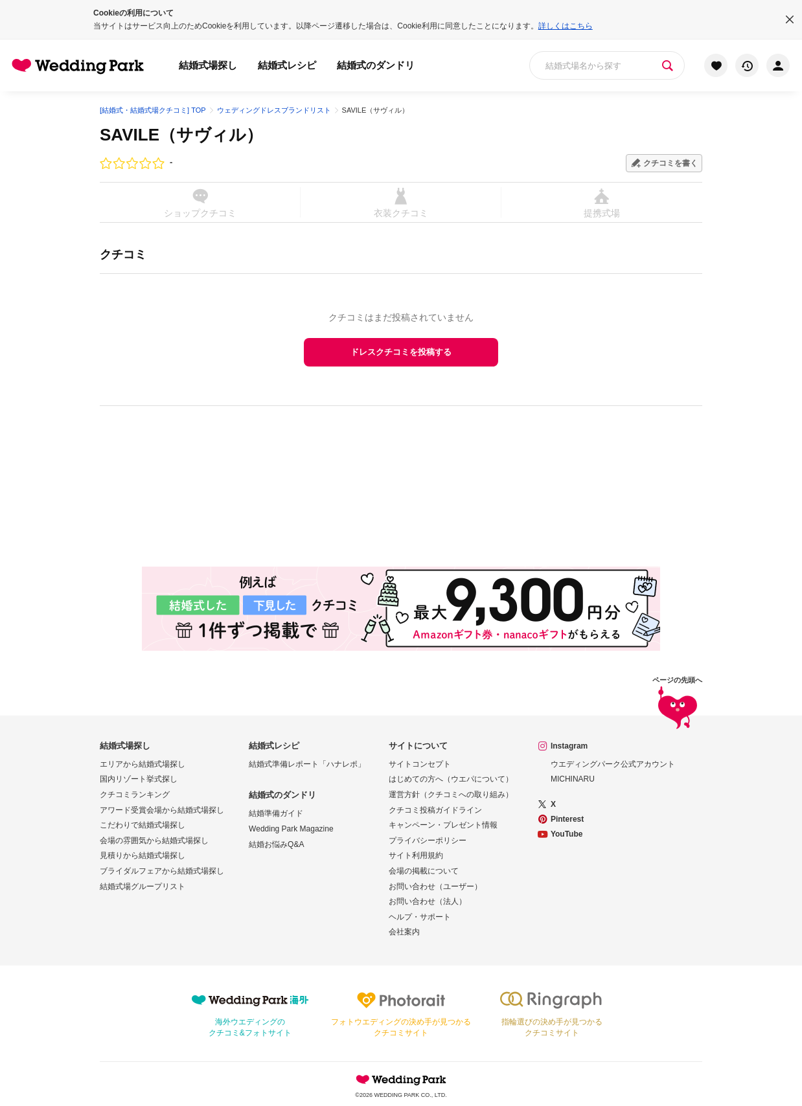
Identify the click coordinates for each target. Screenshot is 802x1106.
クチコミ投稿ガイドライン (435, 810)
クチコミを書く (670, 163)
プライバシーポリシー (427, 840)
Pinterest (567, 819)
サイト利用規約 (416, 855)
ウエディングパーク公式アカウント (613, 764)
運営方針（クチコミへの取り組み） (451, 794)
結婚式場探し (208, 65)
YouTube (567, 834)
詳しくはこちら (565, 25)
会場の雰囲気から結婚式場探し (154, 840)
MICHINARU (573, 779)
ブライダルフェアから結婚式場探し (162, 870)
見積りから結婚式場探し (142, 855)
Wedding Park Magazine (291, 828)
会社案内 (404, 931)
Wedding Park (401, 1079)
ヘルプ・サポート (420, 916)
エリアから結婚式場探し (142, 764)
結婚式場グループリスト (142, 886)
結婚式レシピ (287, 65)
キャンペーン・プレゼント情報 (443, 825)
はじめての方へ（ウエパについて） (451, 779)
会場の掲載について (424, 870)
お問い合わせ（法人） (427, 901)
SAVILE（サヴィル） (181, 134)
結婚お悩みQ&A (276, 844)
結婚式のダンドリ (376, 65)
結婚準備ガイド (276, 813)
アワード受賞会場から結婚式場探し (162, 810)
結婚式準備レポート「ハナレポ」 (307, 764)
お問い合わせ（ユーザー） (435, 886)
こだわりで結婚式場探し (142, 825)
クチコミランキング (135, 794)
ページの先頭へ (677, 705)
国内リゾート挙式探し (139, 779)
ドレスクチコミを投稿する (401, 352)
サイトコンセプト (420, 764)
